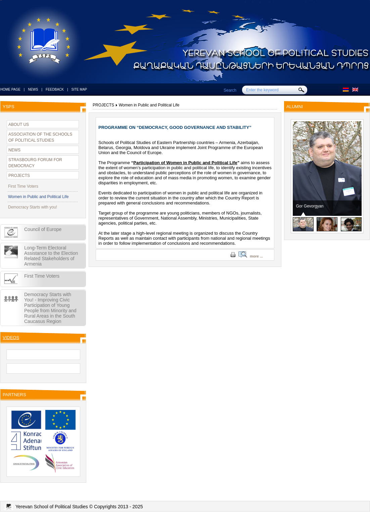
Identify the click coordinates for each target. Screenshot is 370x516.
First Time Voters (23, 186)
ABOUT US (18, 124)
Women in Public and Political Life (38, 196)
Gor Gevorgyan (310, 206)
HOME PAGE (10, 89)
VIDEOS (11, 337)
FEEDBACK (55, 89)
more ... (256, 256)
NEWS (33, 89)
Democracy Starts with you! (32, 207)
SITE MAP (79, 89)
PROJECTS (19, 175)
